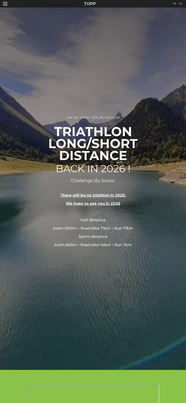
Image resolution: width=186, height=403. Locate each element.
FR (174, 3)
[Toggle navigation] (5, 4)
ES (180, 3)
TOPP (90, 3)
